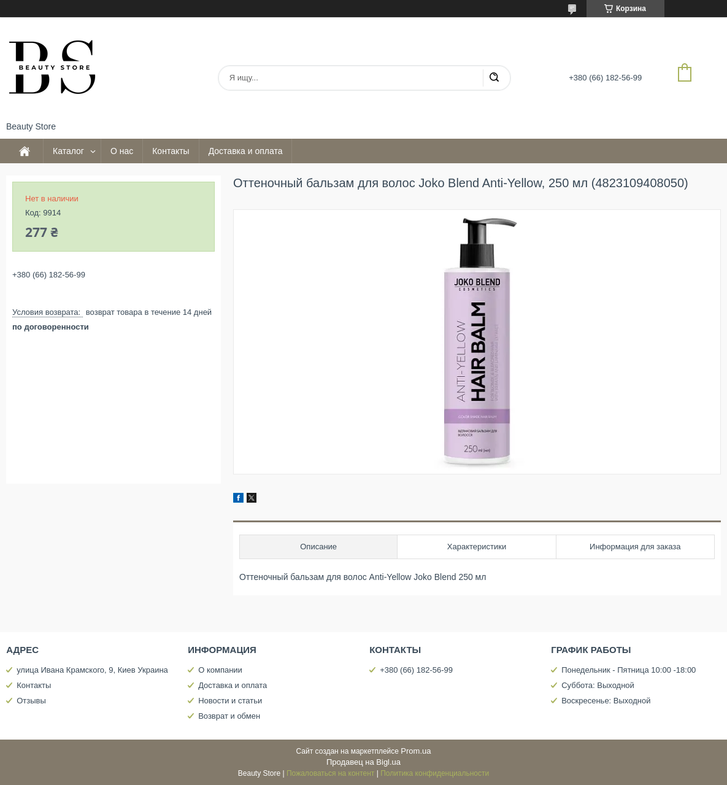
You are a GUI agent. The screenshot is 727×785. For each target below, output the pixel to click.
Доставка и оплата (246, 151)
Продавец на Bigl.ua (363, 762)
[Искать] (494, 78)
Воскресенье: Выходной (605, 700)
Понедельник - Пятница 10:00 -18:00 (628, 670)
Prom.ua (416, 751)
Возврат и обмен (229, 716)
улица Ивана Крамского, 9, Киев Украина (92, 670)
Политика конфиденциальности (434, 773)
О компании (220, 670)
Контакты (170, 151)
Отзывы (31, 700)
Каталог (68, 151)
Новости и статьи (230, 700)
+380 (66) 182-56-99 (416, 670)
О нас (121, 151)
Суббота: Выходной (597, 685)
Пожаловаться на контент (330, 773)
